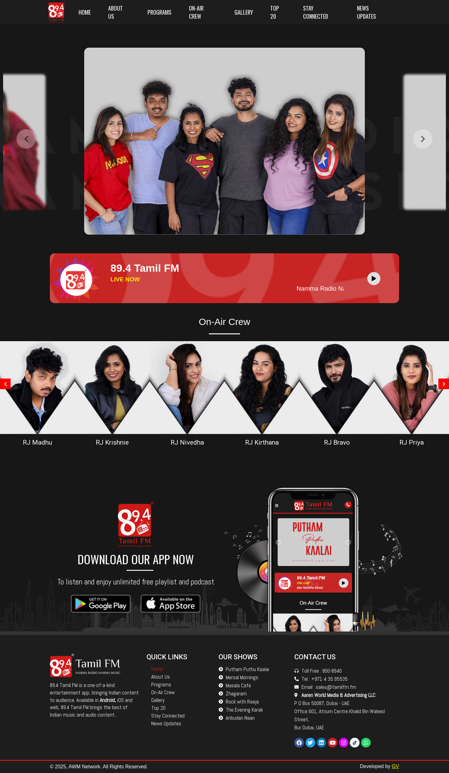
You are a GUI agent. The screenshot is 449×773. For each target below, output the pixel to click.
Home (85, 12)
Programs (159, 12)
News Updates (366, 12)
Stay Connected (315, 12)
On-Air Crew (196, 12)
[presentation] (26, 155)
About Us (115, 12)
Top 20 (274, 12)
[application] (375, 278)
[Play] (374, 278)
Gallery (243, 12)
